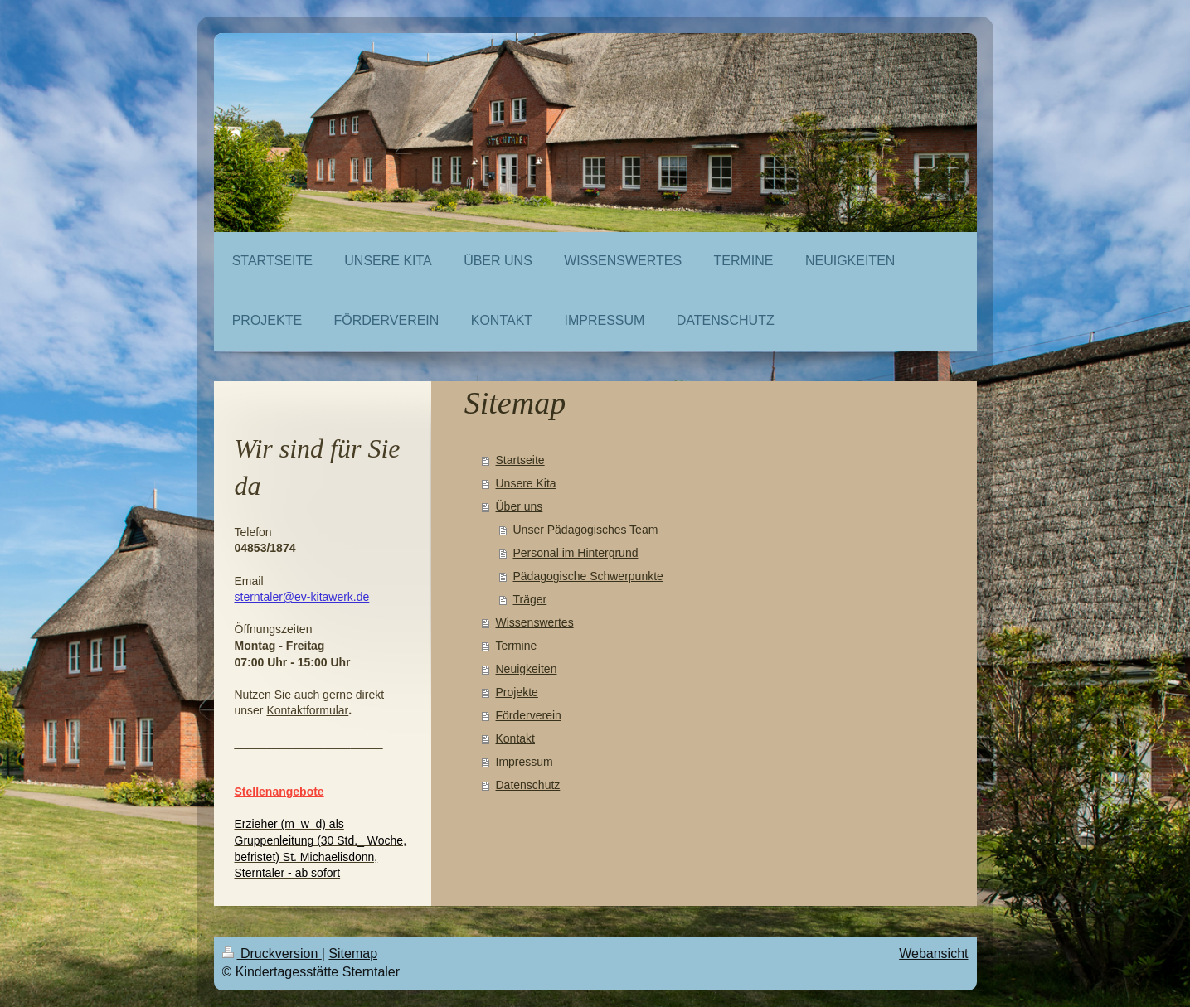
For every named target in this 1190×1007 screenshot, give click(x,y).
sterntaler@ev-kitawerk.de (302, 596)
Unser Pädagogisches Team (585, 529)
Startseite (520, 460)
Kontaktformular (307, 710)
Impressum (524, 761)
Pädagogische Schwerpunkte (588, 576)
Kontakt (515, 738)
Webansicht (933, 953)
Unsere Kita (526, 483)
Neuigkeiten (526, 668)
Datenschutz (528, 785)
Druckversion (272, 953)
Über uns (519, 506)
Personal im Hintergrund (576, 552)
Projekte (517, 692)
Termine (516, 645)
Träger (530, 599)
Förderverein (528, 715)
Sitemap (352, 953)
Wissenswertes (535, 622)
